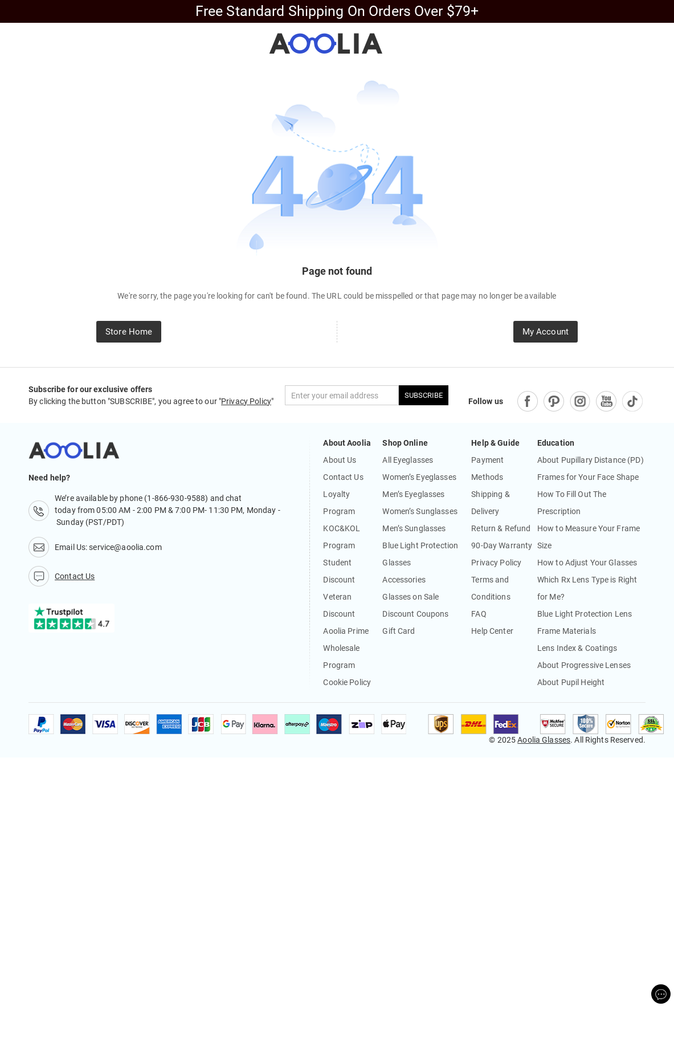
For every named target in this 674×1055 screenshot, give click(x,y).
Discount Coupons (415, 613)
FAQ (478, 613)
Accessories (403, 579)
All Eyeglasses (407, 460)
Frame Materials (566, 631)
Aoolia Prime (346, 631)
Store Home (128, 332)
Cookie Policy (347, 682)
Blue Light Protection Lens (584, 613)
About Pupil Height (570, 682)
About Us (339, 460)
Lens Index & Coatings (577, 648)
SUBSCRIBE (424, 395)
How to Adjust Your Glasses (587, 562)
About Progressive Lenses (584, 665)
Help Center (492, 631)
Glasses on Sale (410, 596)
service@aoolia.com (125, 547)
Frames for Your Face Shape (588, 477)
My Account (545, 332)
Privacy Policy (246, 401)
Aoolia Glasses (543, 739)
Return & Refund (500, 528)
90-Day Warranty (501, 545)
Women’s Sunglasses (419, 511)
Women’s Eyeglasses (419, 477)
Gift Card (398, 631)
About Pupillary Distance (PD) (590, 460)
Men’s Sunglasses (414, 528)
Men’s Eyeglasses (413, 494)
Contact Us (343, 477)
